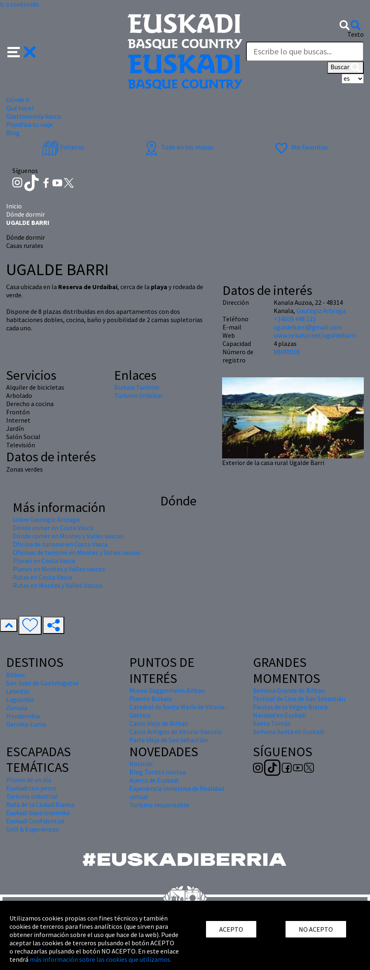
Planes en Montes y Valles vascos (59, 569)
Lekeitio (17, 691)
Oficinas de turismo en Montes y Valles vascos (77, 552)
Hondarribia (23, 716)
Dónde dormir (25, 214)
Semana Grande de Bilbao (289, 690)
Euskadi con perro (31, 788)
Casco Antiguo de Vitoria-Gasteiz (175, 731)
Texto (355, 34)
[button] (21, 51)
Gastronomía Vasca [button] (33, 116)
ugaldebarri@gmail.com (308, 327)
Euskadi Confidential (35, 821)
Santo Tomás (271, 723)
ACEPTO (231, 929)
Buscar (345, 67)
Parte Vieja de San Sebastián (168, 740)
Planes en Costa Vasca (44, 560)
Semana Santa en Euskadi (288, 731)
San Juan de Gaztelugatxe (42, 683)
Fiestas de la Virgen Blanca (290, 707)
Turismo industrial (32, 796)
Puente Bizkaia (150, 698)
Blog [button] (13, 133)
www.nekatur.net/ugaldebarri (315, 335)
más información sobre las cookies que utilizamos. (100, 959)
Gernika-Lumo (26, 724)
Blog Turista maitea (157, 772)
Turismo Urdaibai (138, 395)
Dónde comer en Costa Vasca (53, 528)
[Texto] (305, 51)
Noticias (141, 764)
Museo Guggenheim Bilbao (167, 690)
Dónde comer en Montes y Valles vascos (68, 536)
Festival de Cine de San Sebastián (299, 698)
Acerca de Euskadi (153, 780)
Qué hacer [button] (20, 108)
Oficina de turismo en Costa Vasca (60, 544)
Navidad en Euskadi (279, 715)
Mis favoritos (300, 147)
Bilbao (15, 675)
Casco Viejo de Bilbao (158, 723)
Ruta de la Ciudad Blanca (40, 804)
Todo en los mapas (178, 147)
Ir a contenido (19, 4)
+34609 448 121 (295, 319)
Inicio (14, 206)
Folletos (63, 147)
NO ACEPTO (316, 929)
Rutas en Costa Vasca (42, 577)
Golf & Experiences (32, 829)
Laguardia (20, 699)
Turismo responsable (159, 805)
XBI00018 (287, 352)
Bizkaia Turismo (136, 387)
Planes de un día (28, 780)
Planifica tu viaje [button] (29, 124)
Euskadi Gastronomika (38, 813)
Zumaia (16, 708)
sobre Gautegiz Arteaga (46, 519)
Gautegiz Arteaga (321, 310)
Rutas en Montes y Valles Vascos (58, 585)
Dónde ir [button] (18, 100)
